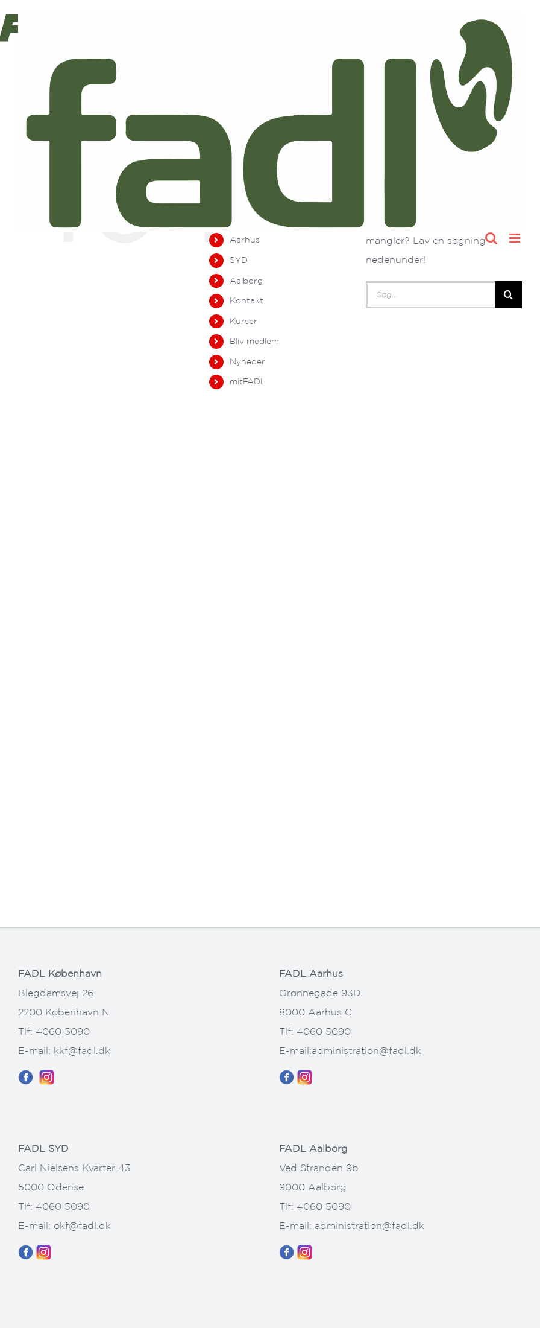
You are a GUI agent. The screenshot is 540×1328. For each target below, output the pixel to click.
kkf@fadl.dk (82, 1050)
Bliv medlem (254, 341)
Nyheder (247, 361)
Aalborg (246, 280)
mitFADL (248, 381)
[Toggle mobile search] (491, 238)
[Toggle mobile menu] (515, 238)
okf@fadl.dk (82, 1225)
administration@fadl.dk (366, 1050)
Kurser (243, 321)
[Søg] (508, 294)
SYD (239, 260)
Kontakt (246, 300)
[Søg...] (430, 294)
